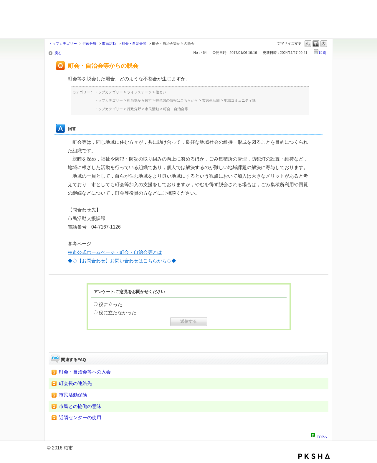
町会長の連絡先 (75, 383)
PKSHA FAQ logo (314, 456)
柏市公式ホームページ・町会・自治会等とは (115, 252)
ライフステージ (139, 92)
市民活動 (109, 44)
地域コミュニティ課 (240, 100)
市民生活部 (211, 100)
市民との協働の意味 (80, 406)
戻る (58, 53)
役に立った (110, 304)
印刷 (322, 53)
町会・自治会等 (134, 44)
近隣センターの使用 (80, 417)
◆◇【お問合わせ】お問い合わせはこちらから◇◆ (122, 260)
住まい (161, 92)
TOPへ (322, 436)
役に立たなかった (117, 312)
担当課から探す (139, 100)
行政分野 (89, 44)
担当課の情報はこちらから (177, 100)
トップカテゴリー (63, 44)
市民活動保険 (73, 394)
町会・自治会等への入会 (85, 371)
